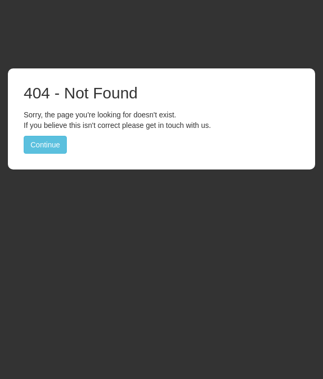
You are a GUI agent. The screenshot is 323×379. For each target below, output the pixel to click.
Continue (45, 145)
